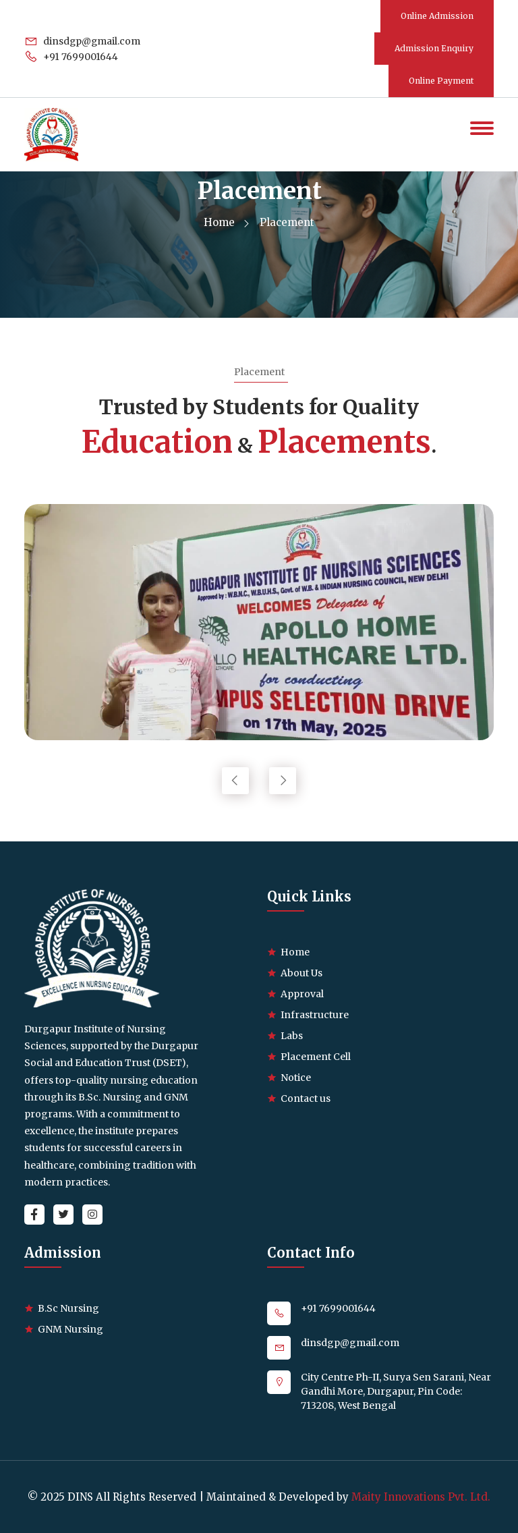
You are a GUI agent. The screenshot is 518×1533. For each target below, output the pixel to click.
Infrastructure (315, 1015)
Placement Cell (316, 1057)
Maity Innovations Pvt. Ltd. (420, 1496)
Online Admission (437, 16)
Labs (292, 1036)
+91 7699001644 (71, 57)
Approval (302, 994)
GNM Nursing (70, 1329)
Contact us (305, 1098)
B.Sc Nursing (68, 1308)
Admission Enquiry (434, 48)
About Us (301, 973)
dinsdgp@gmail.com (83, 41)
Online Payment (441, 81)
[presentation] (235, 780)
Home (226, 222)
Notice (296, 1077)
